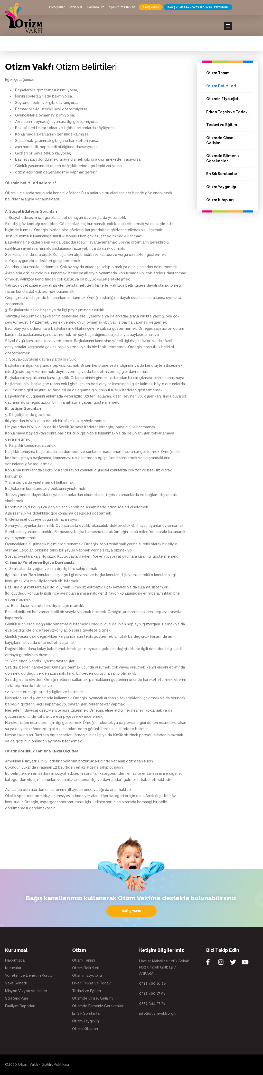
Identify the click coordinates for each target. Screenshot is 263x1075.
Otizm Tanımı (218, 73)
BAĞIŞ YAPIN (151, 7)
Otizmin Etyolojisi (222, 99)
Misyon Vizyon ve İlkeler (26, 991)
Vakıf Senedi (16, 983)
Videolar (76, 7)
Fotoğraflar (57, 7)
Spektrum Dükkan (122, 7)
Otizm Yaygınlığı (221, 187)
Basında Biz (95, 7)
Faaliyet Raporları (20, 1006)
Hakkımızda (15, 960)
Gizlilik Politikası (55, 1064)
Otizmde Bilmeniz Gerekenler (223, 158)
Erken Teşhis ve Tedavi (227, 112)
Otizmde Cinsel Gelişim (220, 140)
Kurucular (13, 968)
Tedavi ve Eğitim (221, 125)
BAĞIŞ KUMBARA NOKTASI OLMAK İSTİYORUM (197, 7)
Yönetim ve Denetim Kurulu (29, 975)
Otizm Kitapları (220, 200)
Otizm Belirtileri (221, 86)
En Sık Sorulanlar (221, 174)
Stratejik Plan (16, 998)
